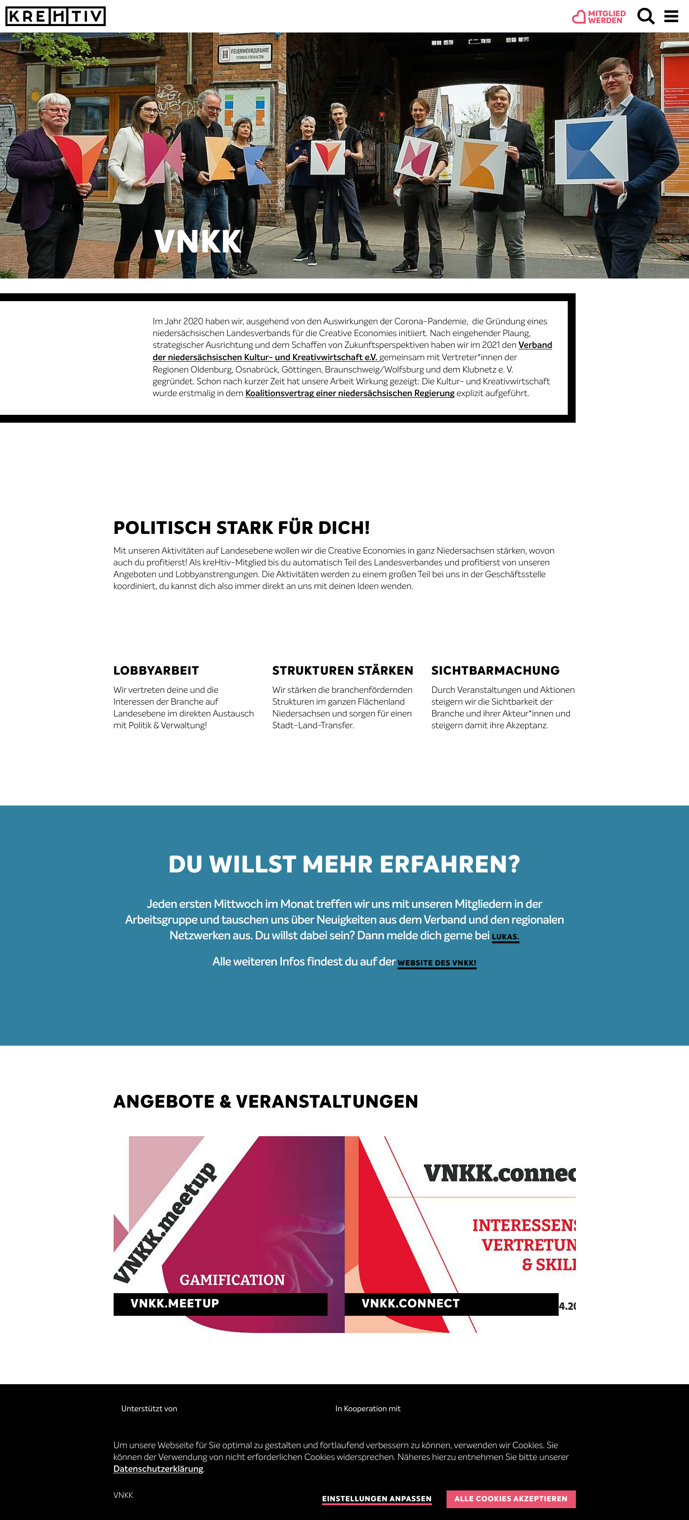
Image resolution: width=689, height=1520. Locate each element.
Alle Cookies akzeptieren (511, 1499)
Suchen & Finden (646, 16)
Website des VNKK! (437, 963)
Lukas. (505, 937)
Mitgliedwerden (607, 17)
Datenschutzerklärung (159, 1469)
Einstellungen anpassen (377, 1499)
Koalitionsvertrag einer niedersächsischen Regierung (350, 394)
